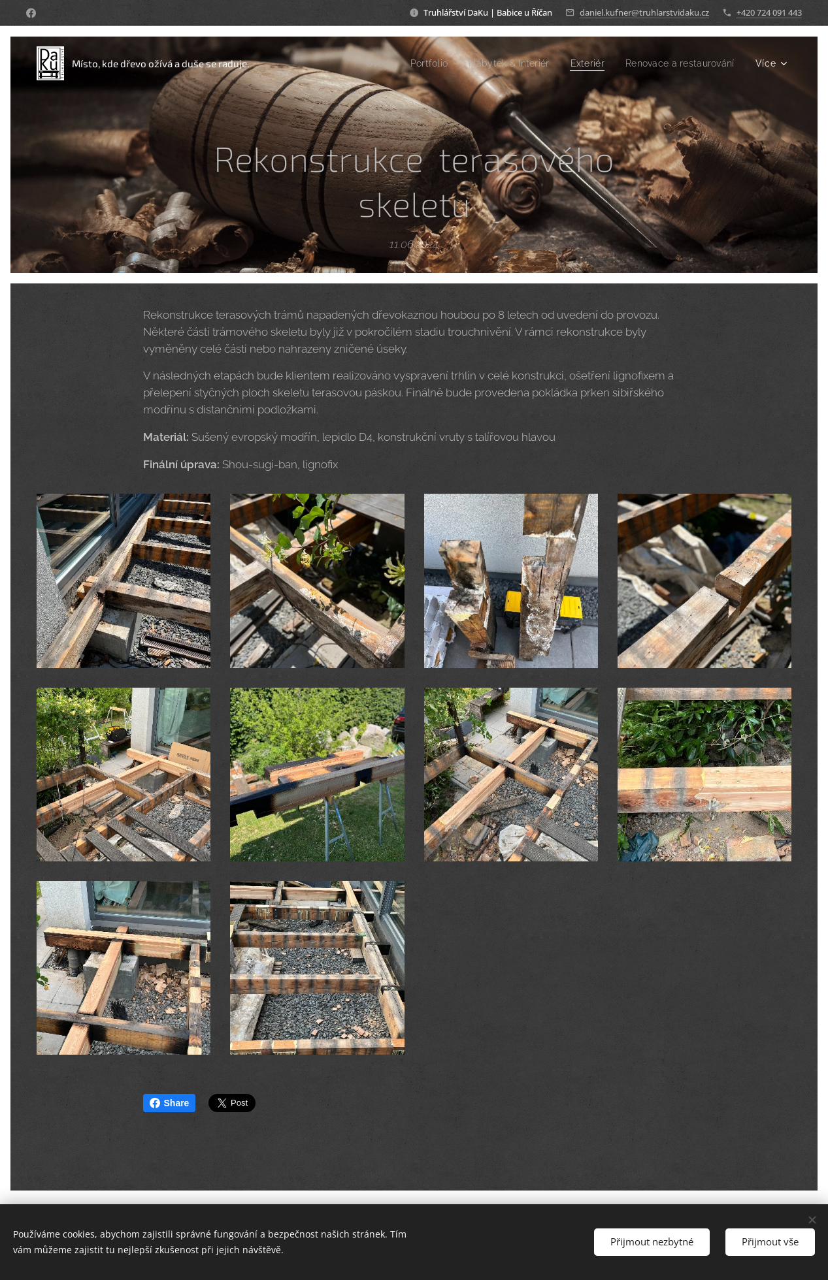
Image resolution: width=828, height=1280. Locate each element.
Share (170, 1103)
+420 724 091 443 (769, 12)
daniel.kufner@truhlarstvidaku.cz (644, 12)
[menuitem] (359, 63)
